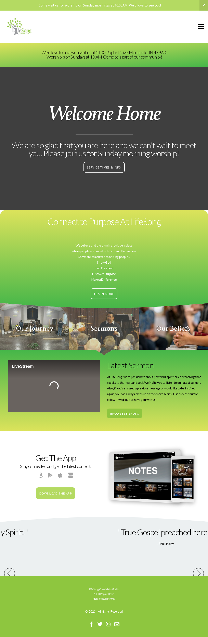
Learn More (104, 294)
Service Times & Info (104, 167)
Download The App (55, 493)
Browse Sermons (124, 413)
